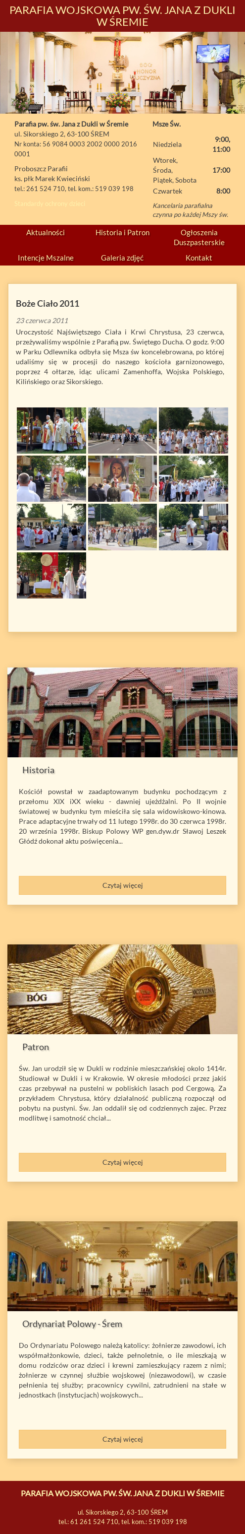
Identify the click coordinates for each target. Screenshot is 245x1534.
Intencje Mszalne (46, 257)
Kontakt (199, 257)
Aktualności (45, 232)
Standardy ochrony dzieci (49, 203)
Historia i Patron (122, 232)
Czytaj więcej (122, 885)
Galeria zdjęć (122, 257)
